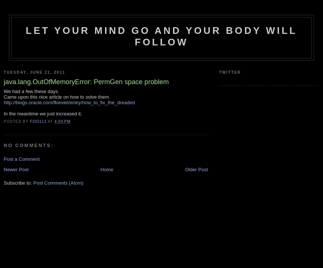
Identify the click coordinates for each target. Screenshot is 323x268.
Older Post (196, 169)
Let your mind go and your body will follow (161, 36)
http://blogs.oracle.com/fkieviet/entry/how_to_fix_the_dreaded (69, 102)
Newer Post (16, 169)
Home (107, 169)
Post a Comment (22, 159)
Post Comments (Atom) (58, 183)
